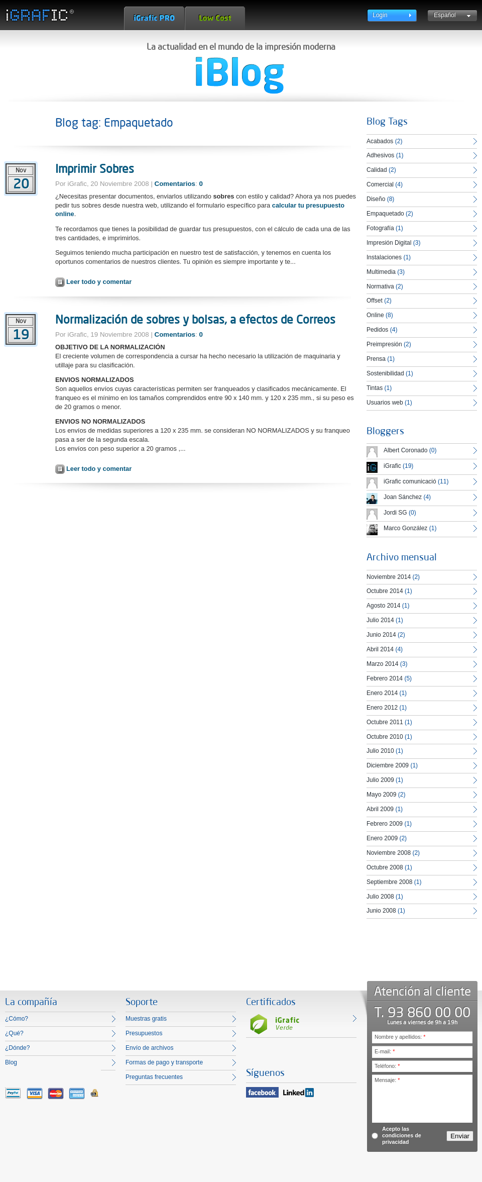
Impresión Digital (389, 242)
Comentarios (175, 183)
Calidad (377, 169)
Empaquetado (385, 213)
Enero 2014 (382, 693)
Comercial (380, 184)
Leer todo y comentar (99, 281)
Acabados (380, 141)
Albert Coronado (405, 450)
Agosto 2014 (383, 605)
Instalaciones (384, 257)
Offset (375, 300)
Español (444, 15)
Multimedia (381, 271)
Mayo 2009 (381, 794)
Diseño (376, 199)
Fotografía (380, 228)
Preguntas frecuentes (154, 1076)
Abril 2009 (380, 809)
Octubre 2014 (385, 591)
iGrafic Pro (154, 18)
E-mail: (385, 1051)
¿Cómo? (16, 1018)
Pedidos (377, 329)
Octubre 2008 (385, 867)
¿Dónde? (17, 1047)
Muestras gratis (146, 1018)
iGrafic (392, 465)
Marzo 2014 (382, 663)
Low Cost (215, 18)
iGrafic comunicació (410, 481)
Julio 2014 (380, 620)
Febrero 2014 (385, 678)
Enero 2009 (382, 838)
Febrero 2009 (385, 823)
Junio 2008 (381, 910)
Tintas (375, 387)
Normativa (380, 286)
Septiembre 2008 (389, 881)
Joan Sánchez (403, 497)
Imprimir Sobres (94, 168)
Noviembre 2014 (389, 576)
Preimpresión (384, 344)
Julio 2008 (380, 896)
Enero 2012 (382, 707)
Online (375, 315)
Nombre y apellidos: (400, 1037)
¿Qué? (14, 1033)
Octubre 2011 (385, 722)
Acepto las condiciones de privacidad (401, 1135)
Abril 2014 (380, 649)
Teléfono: (387, 1066)
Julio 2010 (380, 750)
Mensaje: (387, 1080)
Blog (11, 1062)
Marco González (405, 528)
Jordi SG (395, 512)
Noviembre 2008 (389, 852)
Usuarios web (385, 402)
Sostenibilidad (385, 373)
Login (380, 15)
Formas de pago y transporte (164, 1062)
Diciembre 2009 (388, 765)
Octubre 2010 (385, 736)
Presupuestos (144, 1033)
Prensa (376, 358)
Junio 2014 (381, 634)
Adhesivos (380, 155)
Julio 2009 (380, 779)
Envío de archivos (149, 1047)
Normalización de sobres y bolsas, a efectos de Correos (195, 319)
